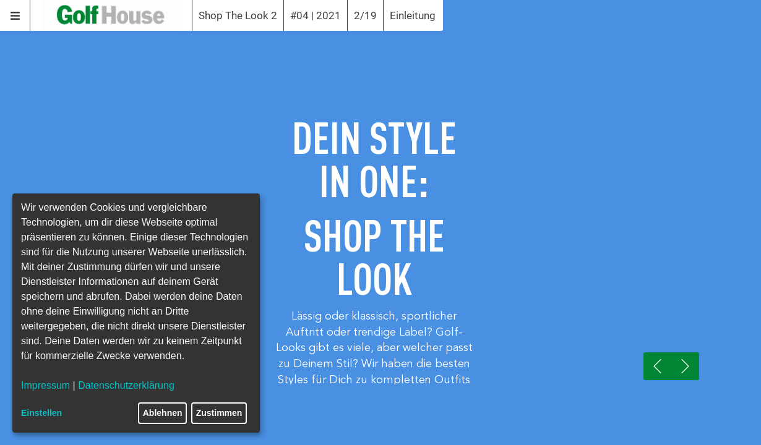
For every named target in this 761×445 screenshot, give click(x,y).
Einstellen (41, 413)
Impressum (45, 385)
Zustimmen (219, 413)
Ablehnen (163, 413)
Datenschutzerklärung (126, 385)
